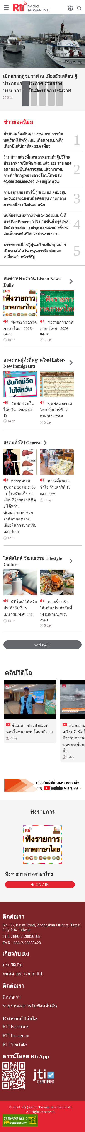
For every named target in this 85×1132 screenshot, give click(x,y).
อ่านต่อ (42, 645)
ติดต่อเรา (13, 917)
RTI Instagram (15, 1035)
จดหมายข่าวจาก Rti (22, 973)
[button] (25, 93)
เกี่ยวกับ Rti (15, 954)
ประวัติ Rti (12, 964)
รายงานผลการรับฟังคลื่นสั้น (29, 1005)
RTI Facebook (15, 1026)
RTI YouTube (14, 1044)
